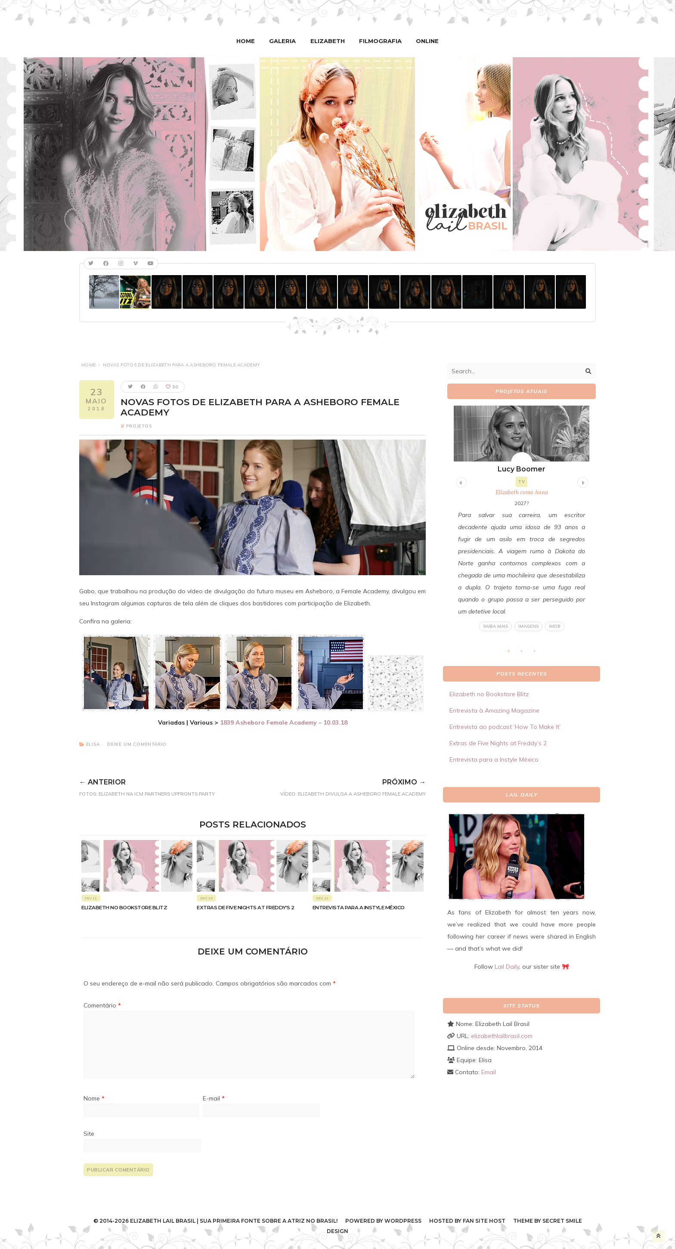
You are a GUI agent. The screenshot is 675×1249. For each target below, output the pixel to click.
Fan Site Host (484, 1220)
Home (249, 40)
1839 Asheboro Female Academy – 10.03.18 (283, 722)
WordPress (402, 1220)
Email (488, 1071)
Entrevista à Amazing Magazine (494, 710)
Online (424, 40)
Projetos (139, 425)
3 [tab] (539, 653)
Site (89, 1133)
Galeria (284, 40)
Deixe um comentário (137, 744)
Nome (94, 1098)
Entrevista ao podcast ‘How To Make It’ (504, 727)
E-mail (214, 1098)
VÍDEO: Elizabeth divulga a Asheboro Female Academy (336, 786)
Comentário (102, 1005)
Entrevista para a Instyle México (359, 907)
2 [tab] (526, 653)
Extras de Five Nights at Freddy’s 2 (245, 907)
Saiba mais (495, 626)
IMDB (554, 626)
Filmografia (379, 40)
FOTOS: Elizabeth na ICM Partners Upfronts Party (162, 786)
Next (581, 481)
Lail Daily (507, 966)
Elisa (93, 744)
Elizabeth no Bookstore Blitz (124, 907)
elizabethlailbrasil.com (502, 1035)
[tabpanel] (521, 518)
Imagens (528, 626)
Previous (460, 481)
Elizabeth (328, 40)
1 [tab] (513, 653)
